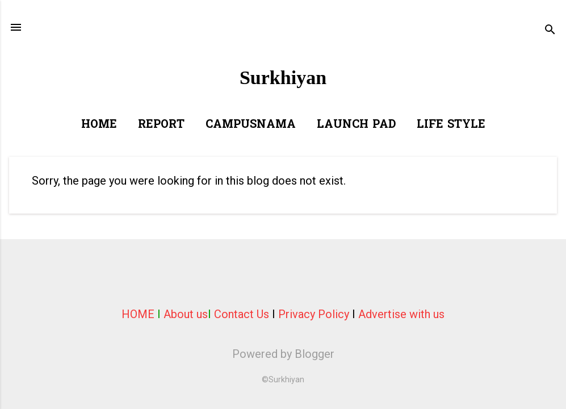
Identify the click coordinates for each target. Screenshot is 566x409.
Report (161, 124)
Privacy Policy (313, 314)
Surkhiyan (283, 77)
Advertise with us (401, 314)
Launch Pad (356, 124)
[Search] (550, 31)
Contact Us (241, 314)
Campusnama (251, 124)
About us (185, 314)
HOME (137, 314)
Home (99, 124)
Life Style (451, 124)
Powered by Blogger (283, 354)
